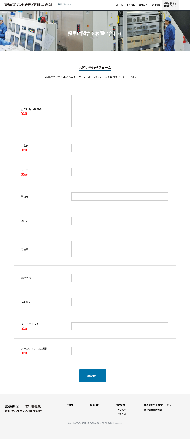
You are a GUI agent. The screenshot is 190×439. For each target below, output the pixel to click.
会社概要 (69, 405)
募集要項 (121, 413)
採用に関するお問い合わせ (157, 405)
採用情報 (120, 405)
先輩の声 (121, 410)
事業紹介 (94, 405)
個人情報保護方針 (153, 410)
